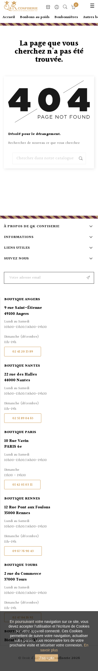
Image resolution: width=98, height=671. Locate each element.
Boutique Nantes (22, 366)
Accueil (9, 17)
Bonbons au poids (34, 17)
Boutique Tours (20, 565)
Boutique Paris (20, 432)
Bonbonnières (66, 17)
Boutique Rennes (22, 499)
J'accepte (46, 658)
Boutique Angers (22, 299)
